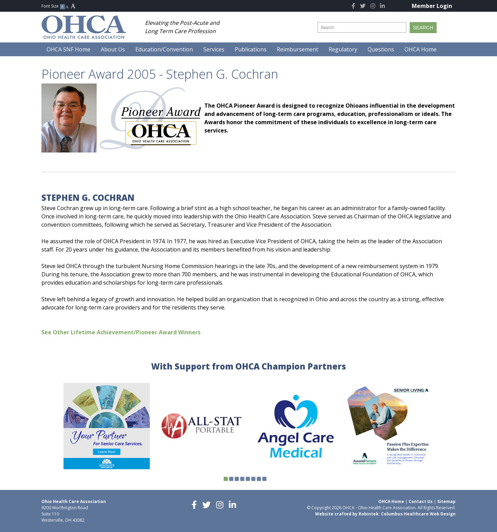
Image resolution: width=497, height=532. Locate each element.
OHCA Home (391, 501)
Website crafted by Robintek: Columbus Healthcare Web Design (385, 514)
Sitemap (446, 501)
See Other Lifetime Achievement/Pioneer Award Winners (121, 332)
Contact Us (421, 501)
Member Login (432, 6)
